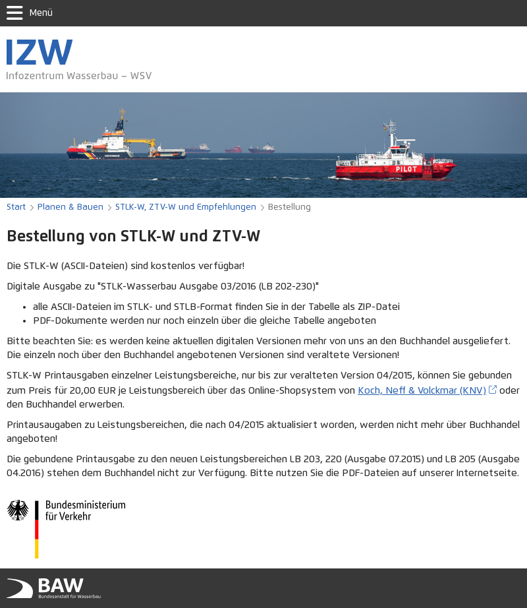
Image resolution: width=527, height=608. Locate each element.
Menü (30, 13)
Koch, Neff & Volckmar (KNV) (422, 391)
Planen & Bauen (70, 207)
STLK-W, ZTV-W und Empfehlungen (185, 207)
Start (16, 207)
